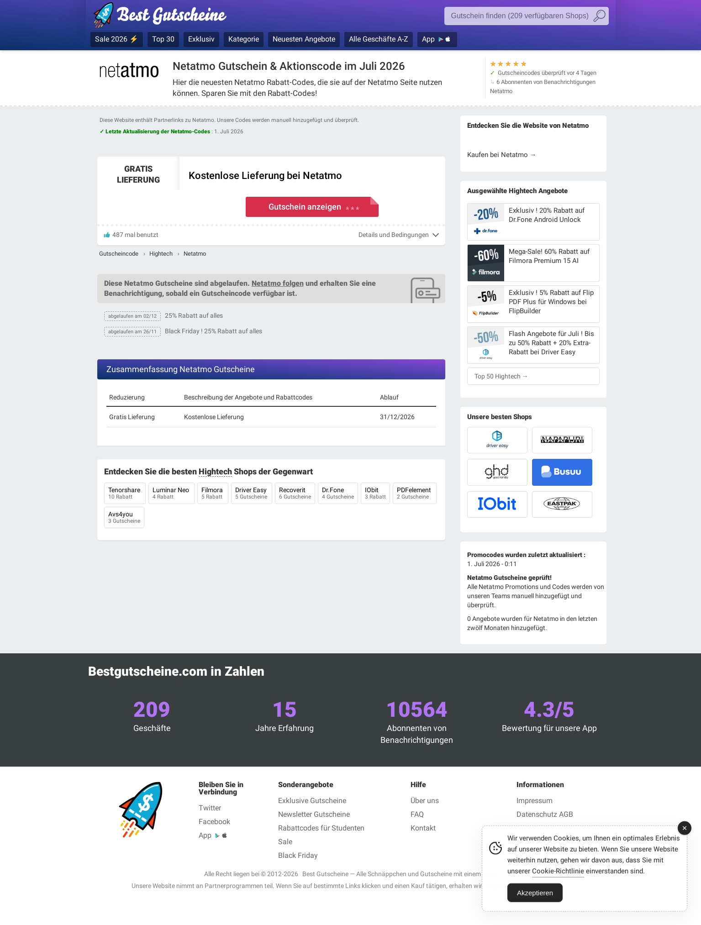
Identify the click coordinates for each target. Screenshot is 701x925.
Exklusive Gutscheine (312, 800)
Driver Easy (251, 494)
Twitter (210, 808)
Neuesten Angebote (304, 39)
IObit (375, 494)
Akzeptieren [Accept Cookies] (535, 908)
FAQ (417, 814)
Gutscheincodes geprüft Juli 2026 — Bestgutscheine (165, 16)
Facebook (214, 821)
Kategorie (243, 39)
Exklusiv (201, 39)
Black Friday (298, 855)
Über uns (425, 800)
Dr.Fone (338, 494)
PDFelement (414, 494)
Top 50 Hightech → (501, 376)
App (428, 39)
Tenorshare (125, 494)
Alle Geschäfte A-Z (378, 39)
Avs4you (124, 518)
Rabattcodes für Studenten (321, 828)
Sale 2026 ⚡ (116, 39)
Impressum (535, 800)
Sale (285, 841)
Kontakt (423, 828)
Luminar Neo (171, 494)
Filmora (212, 494)
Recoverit (295, 494)
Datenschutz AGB (545, 814)
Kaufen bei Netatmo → (502, 155)
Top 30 (163, 39)
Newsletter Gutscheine (314, 814)
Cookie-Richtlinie (558, 887)
